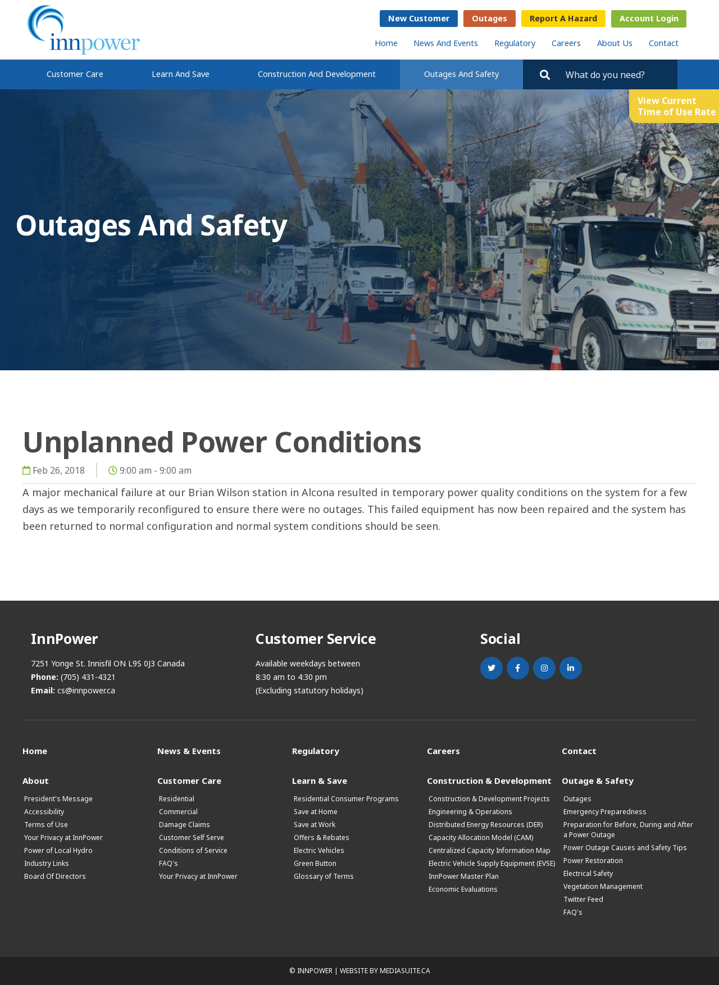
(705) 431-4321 (88, 676)
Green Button (315, 863)
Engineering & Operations (470, 811)
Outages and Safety (461, 74)
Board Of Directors (55, 876)
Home (386, 43)
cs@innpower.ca (86, 690)
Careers (566, 43)
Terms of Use (46, 824)
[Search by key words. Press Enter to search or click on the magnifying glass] (616, 74)
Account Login (649, 18)
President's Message (58, 799)
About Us (614, 43)
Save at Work (314, 824)
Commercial (178, 811)
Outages (489, 18)
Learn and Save (181, 74)
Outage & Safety (598, 780)
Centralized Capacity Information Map (489, 850)
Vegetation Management (603, 886)
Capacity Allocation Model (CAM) (481, 837)
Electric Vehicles (319, 850)
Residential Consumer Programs (346, 799)
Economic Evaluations (463, 889)
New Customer (418, 18)
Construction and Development (317, 74)
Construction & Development (489, 780)
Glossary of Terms (324, 876)
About (35, 780)
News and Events (445, 43)
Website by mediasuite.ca (385, 970)
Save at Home (316, 811)
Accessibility (44, 811)
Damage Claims (184, 824)
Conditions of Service (193, 850)
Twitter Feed (583, 899)
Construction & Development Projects (489, 799)
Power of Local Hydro (58, 850)
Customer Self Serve (191, 837)
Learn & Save (319, 780)
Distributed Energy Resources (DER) (486, 824)
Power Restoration (593, 860)
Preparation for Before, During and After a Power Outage (628, 829)
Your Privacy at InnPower (63, 837)
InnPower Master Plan (464, 876)
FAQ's (168, 863)
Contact (664, 43)
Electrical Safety (588, 873)
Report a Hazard (563, 18)
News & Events (189, 750)
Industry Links (46, 863)
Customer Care (75, 74)
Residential (176, 799)
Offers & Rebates (321, 837)
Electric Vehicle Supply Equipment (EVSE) (492, 863)
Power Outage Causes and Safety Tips (625, 847)
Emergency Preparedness (605, 811)
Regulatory (514, 43)
